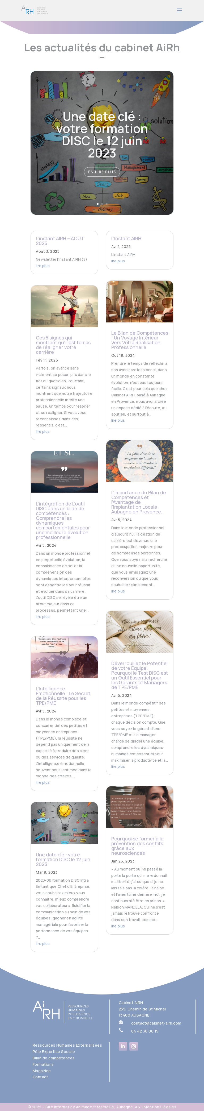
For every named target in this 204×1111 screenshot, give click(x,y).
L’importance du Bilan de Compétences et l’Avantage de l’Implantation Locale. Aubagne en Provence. (138, 502)
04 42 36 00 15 (145, 1031)
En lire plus (102, 180)
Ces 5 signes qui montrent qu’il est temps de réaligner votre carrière (63, 344)
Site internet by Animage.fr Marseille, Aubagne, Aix (93, 1106)
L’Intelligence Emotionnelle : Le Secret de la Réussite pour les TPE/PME (63, 695)
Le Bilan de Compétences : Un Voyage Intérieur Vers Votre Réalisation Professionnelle (139, 340)
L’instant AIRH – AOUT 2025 (60, 240)
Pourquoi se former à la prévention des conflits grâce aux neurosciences (137, 845)
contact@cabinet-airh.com (156, 1023)
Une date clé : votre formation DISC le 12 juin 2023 (102, 142)
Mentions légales (160, 1106)
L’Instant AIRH (126, 238)
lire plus (43, 265)
